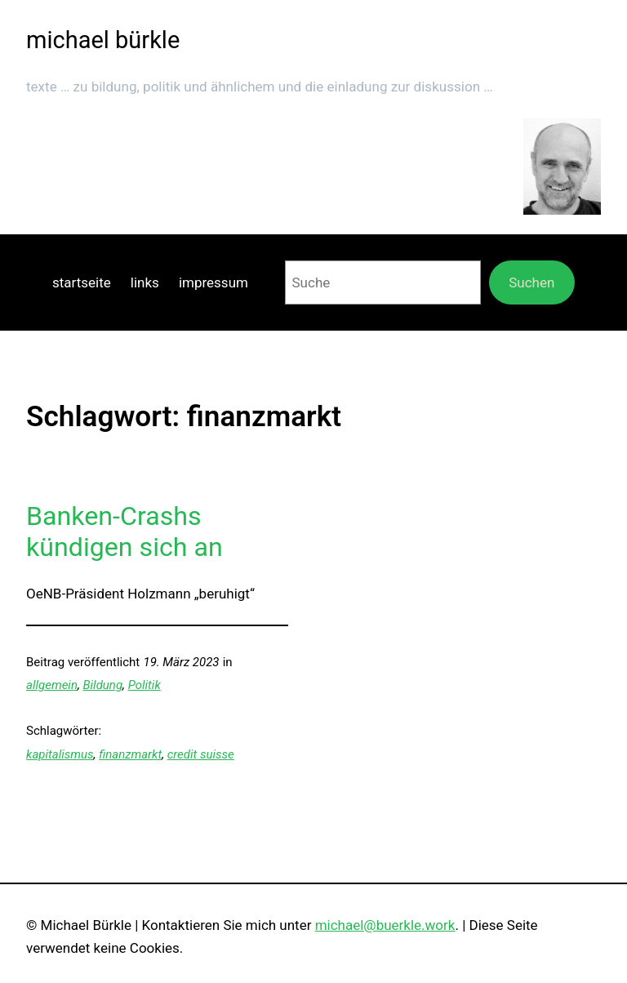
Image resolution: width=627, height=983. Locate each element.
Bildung (103, 685)
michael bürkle (103, 40)
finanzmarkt (130, 754)
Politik (144, 685)
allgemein (52, 685)
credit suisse (200, 754)
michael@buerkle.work (385, 925)
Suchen (531, 282)
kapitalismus (60, 754)
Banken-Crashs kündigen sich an (124, 531)
